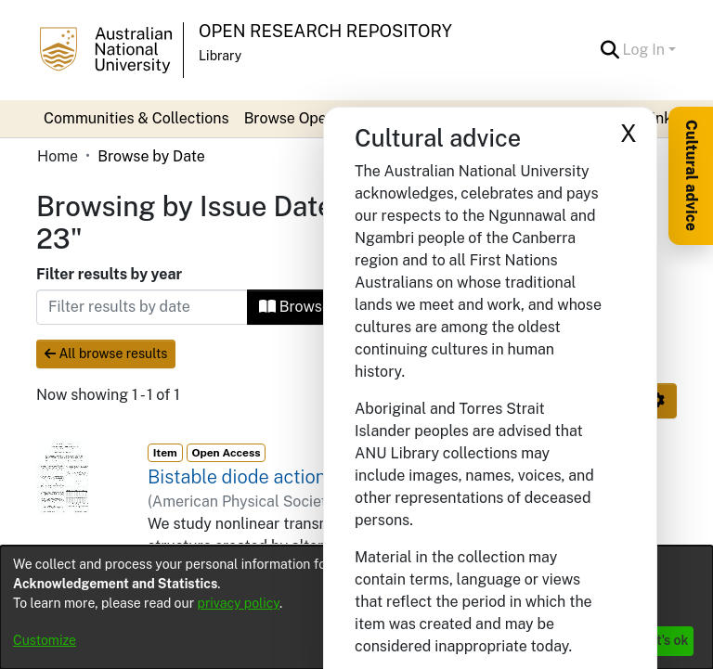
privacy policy (238, 603)
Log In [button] (645, 49)
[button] (610, 50)
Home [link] (57, 156)
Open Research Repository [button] (325, 31)
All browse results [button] (106, 353)
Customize (44, 640)
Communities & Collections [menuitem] (136, 118)
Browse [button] (295, 306)
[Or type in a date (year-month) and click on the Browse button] (142, 307)
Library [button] (220, 55)
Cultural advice (691, 175)
